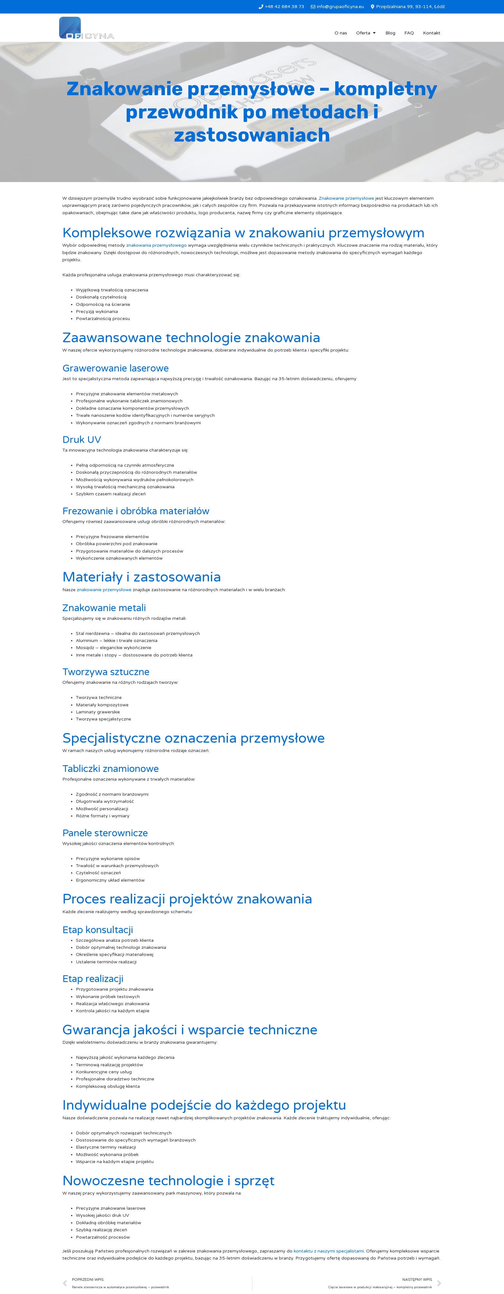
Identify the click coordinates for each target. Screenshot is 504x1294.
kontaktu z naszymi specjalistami (329, 1251)
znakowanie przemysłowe (104, 589)
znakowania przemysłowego (156, 245)
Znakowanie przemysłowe (346, 198)
